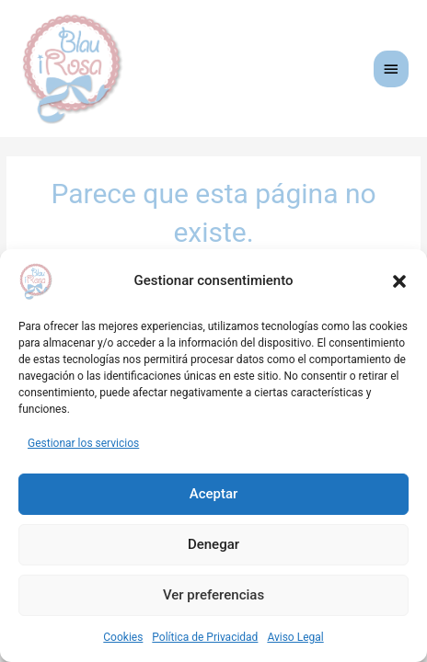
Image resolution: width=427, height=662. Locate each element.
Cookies (123, 637)
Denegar (213, 544)
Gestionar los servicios (83, 443)
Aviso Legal (295, 637)
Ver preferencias (213, 595)
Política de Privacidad (205, 637)
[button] (399, 281)
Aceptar (214, 493)
